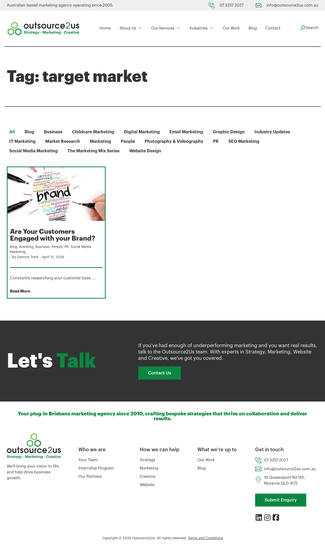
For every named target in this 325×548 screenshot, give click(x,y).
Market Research (63, 141)
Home (104, 28)
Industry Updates (274, 132)
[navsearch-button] (308, 27)
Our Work (231, 28)
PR (218, 141)
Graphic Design (230, 132)
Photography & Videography (175, 141)
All (12, 132)
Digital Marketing (143, 132)
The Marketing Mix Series (94, 151)
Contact (272, 28)
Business (53, 132)
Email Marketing (187, 132)
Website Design (147, 151)
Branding (26, 246)
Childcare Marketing (93, 132)
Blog (252, 28)
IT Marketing (22, 141)
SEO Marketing (246, 141)
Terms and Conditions (205, 538)
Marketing (101, 141)
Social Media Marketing (33, 151)
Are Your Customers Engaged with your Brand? (53, 235)
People (129, 141)
